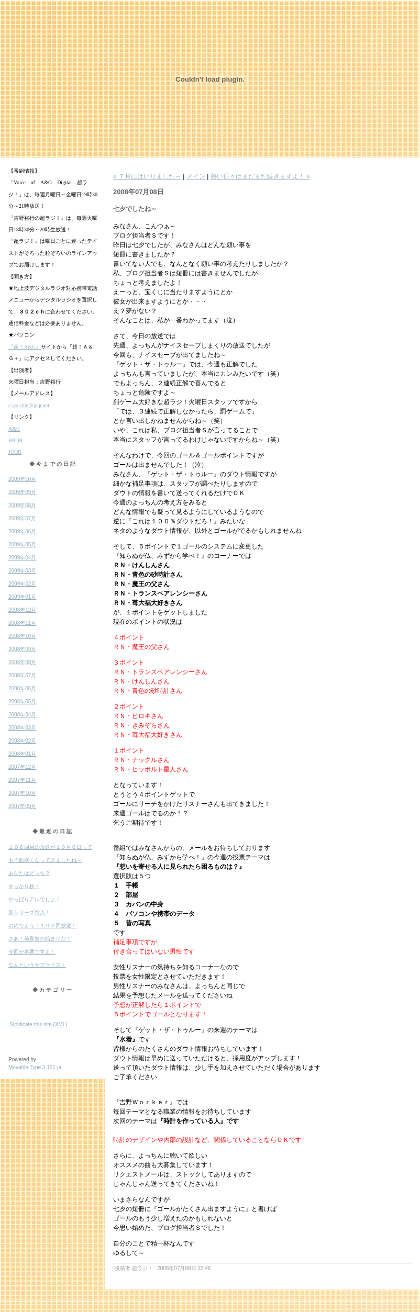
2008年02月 (22, 741)
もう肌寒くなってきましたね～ (45, 860)
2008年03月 (22, 728)
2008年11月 (22, 623)
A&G (14, 429)
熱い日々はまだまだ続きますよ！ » (260, 176)
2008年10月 (22, 636)
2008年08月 (22, 662)
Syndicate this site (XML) (38, 1024)
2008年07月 (22, 675)
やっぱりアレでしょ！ (34, 899)
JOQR (14, 452)
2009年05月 (22, 544)
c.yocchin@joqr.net (28, 405)
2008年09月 (22, 649)
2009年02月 (22, 584)
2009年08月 (22, 505)
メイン (195, 176)
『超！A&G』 (24, 347)
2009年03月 (22, 571)
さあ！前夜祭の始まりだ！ (39, 938)
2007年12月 (22, 767)
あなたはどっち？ (29, 873)
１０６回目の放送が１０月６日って (50, 847)
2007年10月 (22, 793)
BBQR (15, 440)
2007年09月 (22, 806)
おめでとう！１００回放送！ (42, 925)
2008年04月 (22, 714)
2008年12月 (22, 610)
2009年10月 (22, 479)
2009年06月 (22, 531)
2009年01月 (22, 597)
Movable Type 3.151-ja (34, 1067)
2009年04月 (22, 557)
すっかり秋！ (24, 886)
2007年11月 (22, 780)
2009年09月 (22, 492)
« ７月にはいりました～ (147, 176)
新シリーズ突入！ (29, 912)
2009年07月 (22, 518)
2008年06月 (22, 688)
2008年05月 (22, 701)
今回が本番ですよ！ (32, 952)
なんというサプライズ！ (37, 965)
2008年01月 (22, 754)
